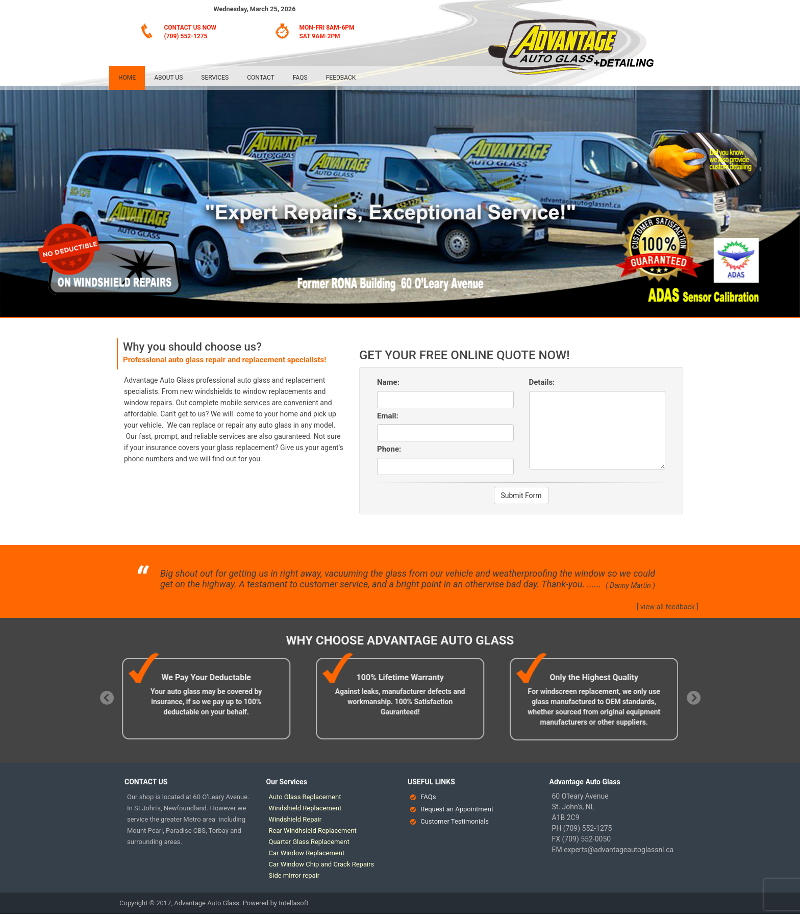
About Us (168, 77)
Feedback (341, 77)
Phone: (389, 449)
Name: (388, 382)
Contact (260, 77)
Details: (542, 382)
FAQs (300, 77)
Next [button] (691, 696)
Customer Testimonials (454, 821)
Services (215, 77)
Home (127, 77)
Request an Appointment (456, 809)
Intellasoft (293, 903)
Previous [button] (104, 696)
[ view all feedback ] (667, 607)
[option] (211, 698)
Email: (387, 415)
